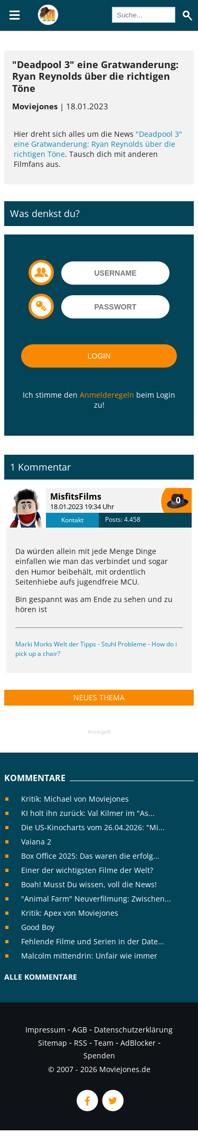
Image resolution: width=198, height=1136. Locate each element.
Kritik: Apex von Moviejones (69, 913)
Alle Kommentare (40, 977)
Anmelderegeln (107, 395)
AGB (79, 1030)
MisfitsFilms (75, 496)
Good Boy (37, 927)
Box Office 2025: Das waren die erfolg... (90, 856)
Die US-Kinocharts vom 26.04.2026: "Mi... (93, 827)
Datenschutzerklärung (133, 1030)
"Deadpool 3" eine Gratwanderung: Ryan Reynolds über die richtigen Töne (98, 144)
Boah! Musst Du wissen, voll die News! (89, 884)
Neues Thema (99, 697)
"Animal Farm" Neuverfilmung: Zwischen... (96, 899)
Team (104, 1043)
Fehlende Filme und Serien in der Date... (92, 941)
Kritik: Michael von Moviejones (75, 799)
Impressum (45, 1030)
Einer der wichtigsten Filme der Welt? (87, 870)
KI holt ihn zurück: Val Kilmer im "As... (88, 813)
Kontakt (72, 519)
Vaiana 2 (36, 842)
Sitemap (52, 1043)
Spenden (99, 1055)
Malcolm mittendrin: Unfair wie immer (89, 956)
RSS (80, 1043)
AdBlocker (138, 1043)
